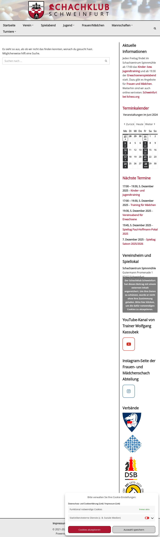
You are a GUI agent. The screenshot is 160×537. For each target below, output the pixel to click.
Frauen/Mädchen (93, 25)
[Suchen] (155, 28)
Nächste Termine (136, 178)
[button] (32, 25)
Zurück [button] (128, 124)
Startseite (9, 25)
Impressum (59, 523)
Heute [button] (139, 124)
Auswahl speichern (134, 529)
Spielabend (48, 25)
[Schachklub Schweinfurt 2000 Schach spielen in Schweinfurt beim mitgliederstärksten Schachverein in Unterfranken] (36, 10)
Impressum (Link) (112, 503)
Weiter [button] (150, 124)
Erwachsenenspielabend (141, 75)
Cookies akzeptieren (90, 529)
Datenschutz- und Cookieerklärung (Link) (85, 503)
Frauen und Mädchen (139, 84)
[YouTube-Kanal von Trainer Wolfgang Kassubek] (128, 344)
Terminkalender (135, 108)
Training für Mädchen (143, 205)
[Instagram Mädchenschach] (128, 391)
